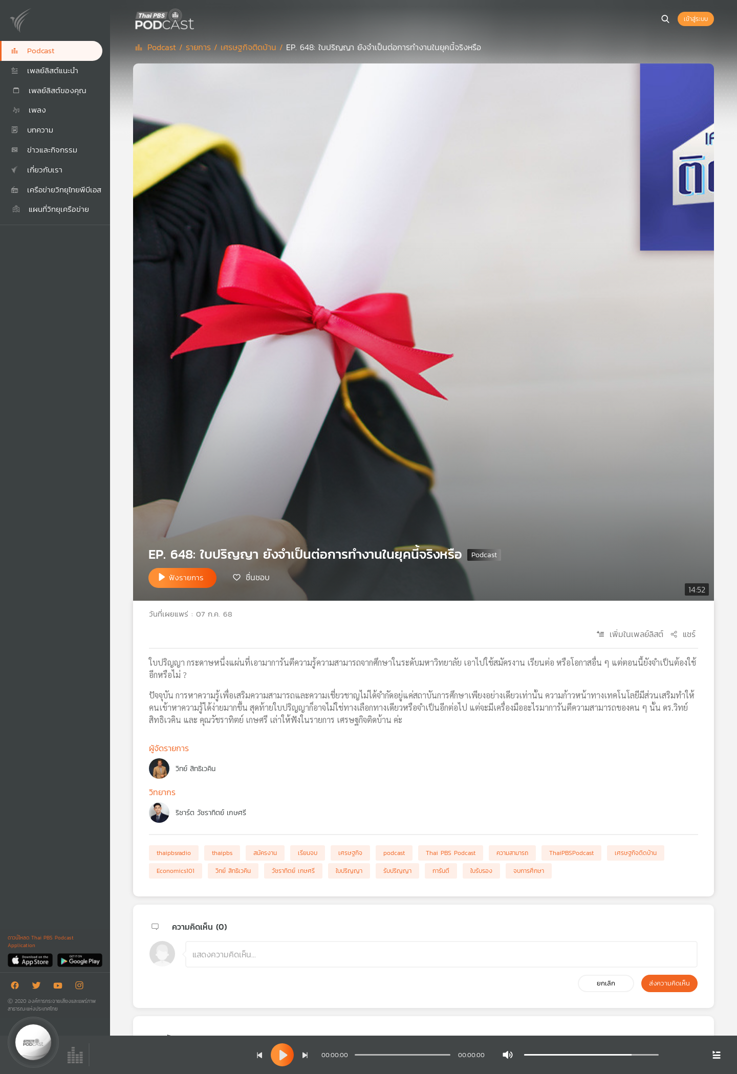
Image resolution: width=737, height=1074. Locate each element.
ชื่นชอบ (258, 577)
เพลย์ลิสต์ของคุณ (48, 90)
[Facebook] (17, 987)
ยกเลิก (606, 983)
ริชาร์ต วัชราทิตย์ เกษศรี (211, 812)
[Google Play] (79, 959)
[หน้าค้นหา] (665, 19)
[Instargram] (82, 987)
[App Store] (31, 959)
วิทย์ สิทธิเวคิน (195, 768)
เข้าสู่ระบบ (696, 19)
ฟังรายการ (186, 577)
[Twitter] (39, 987)
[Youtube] (60, 987)
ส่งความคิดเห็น (669, 983)
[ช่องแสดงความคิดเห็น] (441, 954)
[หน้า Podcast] (197, 18)
